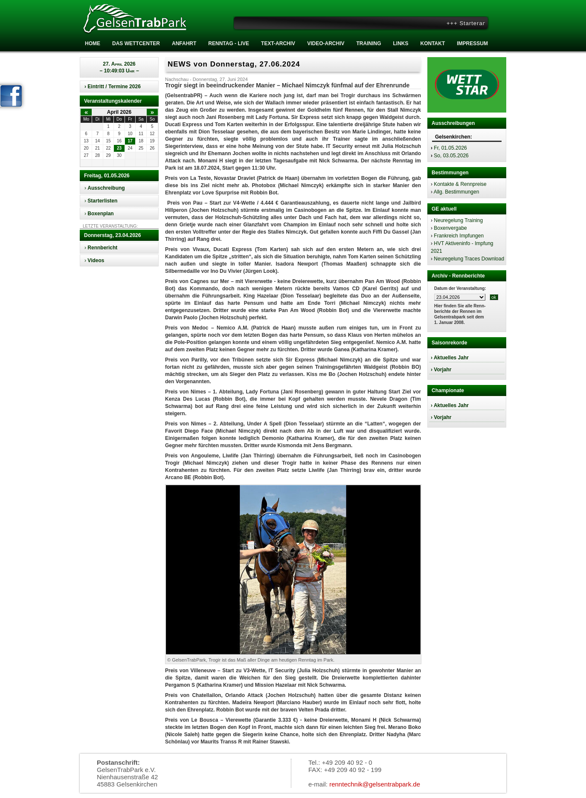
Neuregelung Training (458, 220)
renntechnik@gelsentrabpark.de (374, 784)
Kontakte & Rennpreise (460, 184)
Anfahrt (184, 43)
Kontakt (432, 43)
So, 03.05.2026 (451, 156)
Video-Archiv (325, 43)
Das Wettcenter (136, 43)
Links (400, 43)
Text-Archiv (278, 43)
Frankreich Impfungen (459, 236)
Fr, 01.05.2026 (450, 148)
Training (368, 43)
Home (92, 43)
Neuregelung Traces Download (469, 259)
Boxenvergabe (450, 228)
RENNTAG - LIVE (228, 43)
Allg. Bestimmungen (456, 192)
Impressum (472, 43)
